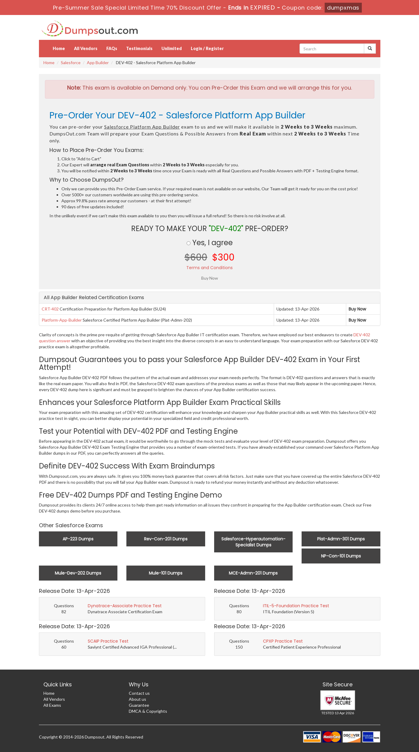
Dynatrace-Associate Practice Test (125, 606)
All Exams (52, 705)
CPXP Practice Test (283, 641)
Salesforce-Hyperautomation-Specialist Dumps (253, 542)
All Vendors (85, 48)
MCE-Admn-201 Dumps (253, 573)
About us (137, 699)
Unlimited (171, 48)
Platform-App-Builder (62, 319)
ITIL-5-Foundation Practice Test (296, 606)
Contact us (139, 693)
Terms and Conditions (209, 268)
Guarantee (139, 705)
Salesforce (71, 62)
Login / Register (207, 48)
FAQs (111, 48)
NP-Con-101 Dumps (341, 556)
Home (59, 48)
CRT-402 (50, 308)
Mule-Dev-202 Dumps (78, 573)
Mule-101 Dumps (165, 573)
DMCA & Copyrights (148, 711)
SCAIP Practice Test (108, 641)
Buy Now (357, 309)
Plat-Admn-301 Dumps (341, 539)
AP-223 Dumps (78, 539)
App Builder (98, 62)
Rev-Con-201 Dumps (165, 539)
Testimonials (139, 48)
